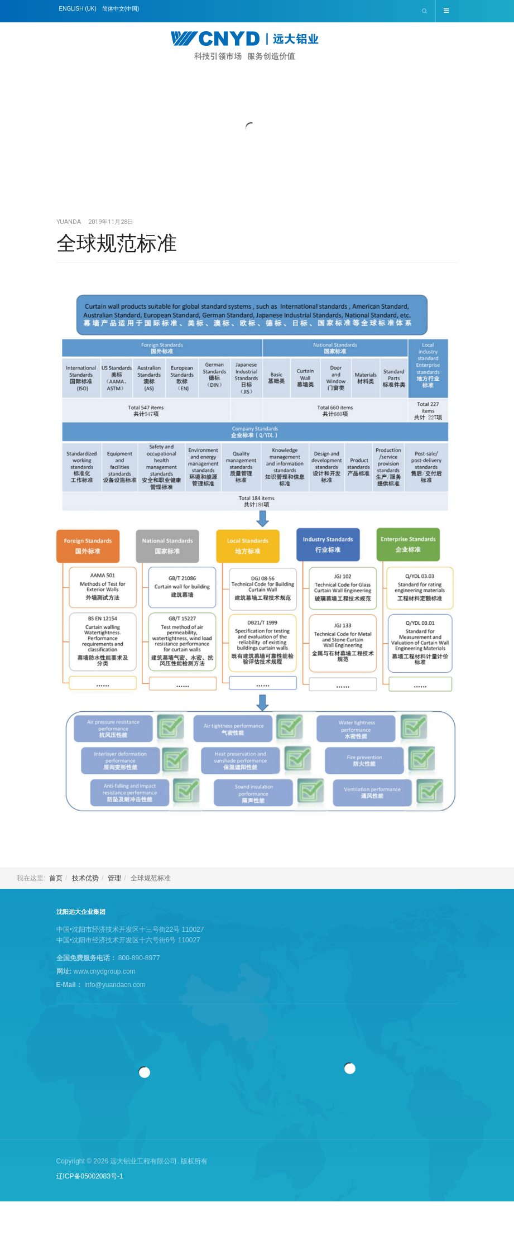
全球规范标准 (116, 243)
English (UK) (78, 9)
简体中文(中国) (121, 9)
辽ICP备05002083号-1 (89, 1176)
